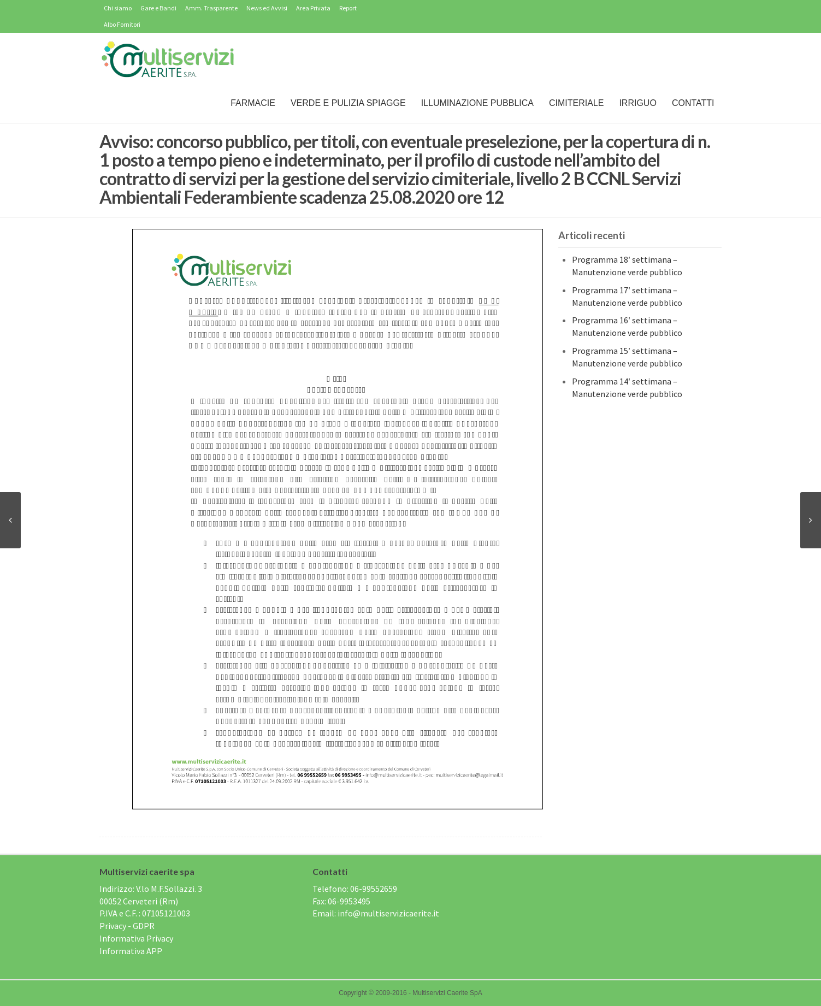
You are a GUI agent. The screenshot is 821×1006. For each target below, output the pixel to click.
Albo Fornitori (122, 24)
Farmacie (253, 103)
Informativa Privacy (136, 938)
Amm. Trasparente (211, 8)
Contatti (693, 103)
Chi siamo (118, 8)
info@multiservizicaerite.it (388, 913)
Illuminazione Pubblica (477, 103)
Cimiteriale (576, 103)
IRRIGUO (637, 103)
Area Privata (313, 8)
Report (348, 8)
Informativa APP (130, 950)
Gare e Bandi (158, 8)
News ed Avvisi (266, 8)
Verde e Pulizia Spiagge (348, 103)
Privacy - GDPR (127, 925)
